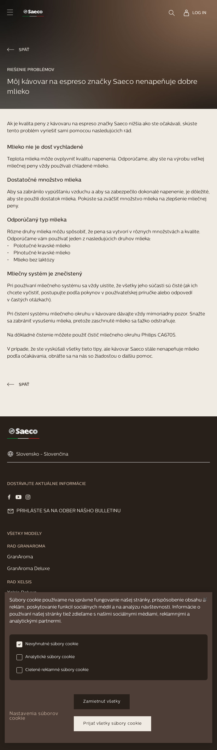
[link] (33, 13)
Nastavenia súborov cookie (33, 716)
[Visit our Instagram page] (27, 497)
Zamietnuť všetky (101, 702)
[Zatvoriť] (205, 599)
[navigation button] (10, 12)
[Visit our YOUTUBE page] (18, 497)
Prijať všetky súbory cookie (112, 724)
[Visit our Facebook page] (9, 497)
